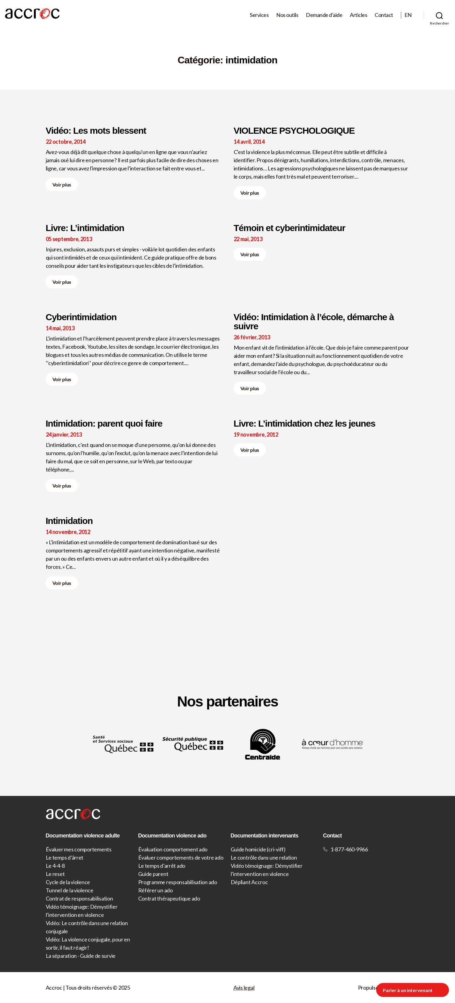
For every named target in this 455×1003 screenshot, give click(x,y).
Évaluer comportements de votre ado (180, 857)
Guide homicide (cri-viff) (258, 849)
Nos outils (287, 15)
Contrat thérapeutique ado (169, 898)
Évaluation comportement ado (173, 849)
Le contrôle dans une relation (264, 857)
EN (408, 15)
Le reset (55, 873)
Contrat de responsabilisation (79, 898)
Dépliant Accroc (249, 882)
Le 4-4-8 (55, 865)
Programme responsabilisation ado (177, 882)
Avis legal (243, 987)
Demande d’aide (324, 15)
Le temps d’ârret (65, 857)
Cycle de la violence (68, 882)
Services (259, 15)
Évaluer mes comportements (79, 849)
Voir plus (62, 184)
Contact (384, 15)
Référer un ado (155, 890)
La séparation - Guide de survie (81, 955)
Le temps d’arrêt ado (162, 865)
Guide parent (153, 873)
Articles (358, 15)
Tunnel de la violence (69, 890)
